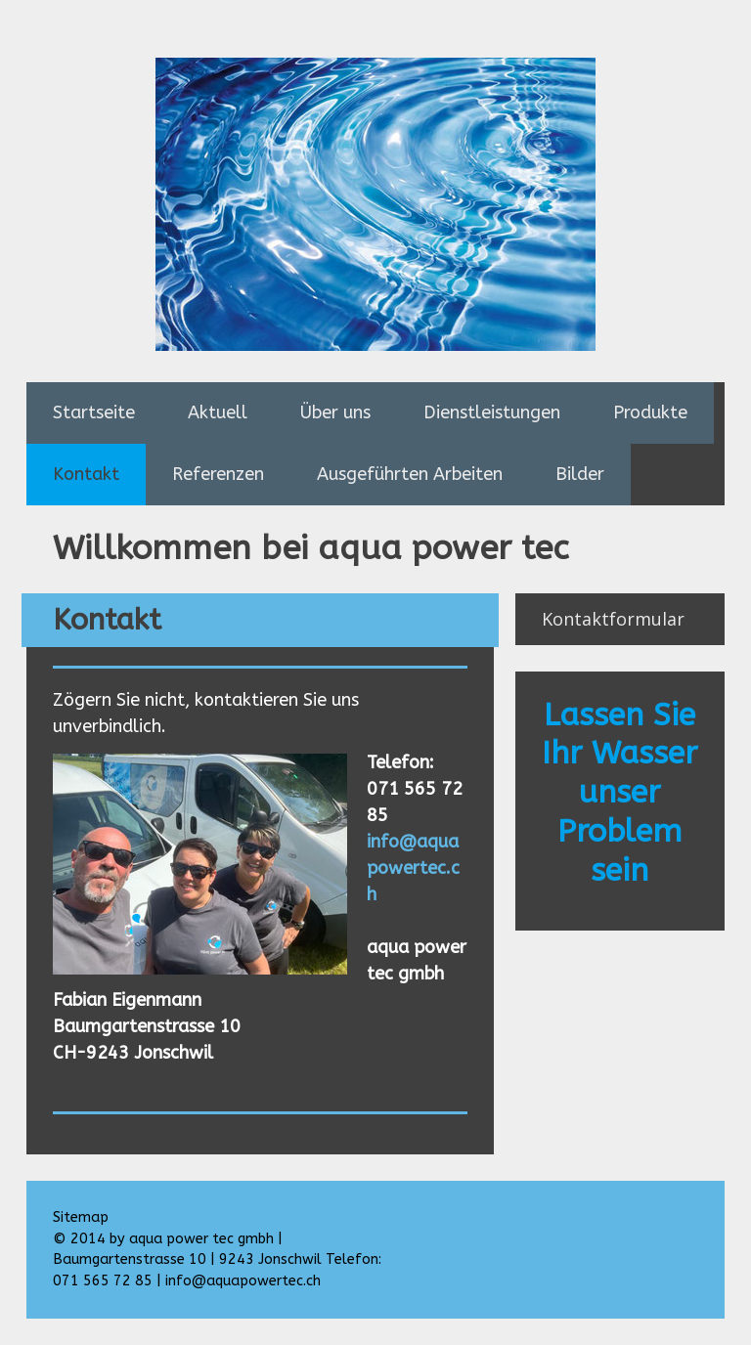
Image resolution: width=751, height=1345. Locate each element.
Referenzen (218, 474)
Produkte (650, 412)
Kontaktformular (613, 618)
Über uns (335, 412)
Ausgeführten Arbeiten (410, 474)
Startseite (94, 412)
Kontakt (86, 474)
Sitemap (81, 1217)
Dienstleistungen (491, 412)
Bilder (579, 474)
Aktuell (217, 412)
